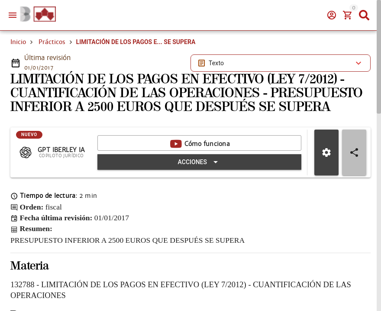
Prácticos (52, 42)
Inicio (18, 42)
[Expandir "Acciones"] (199, 162)
